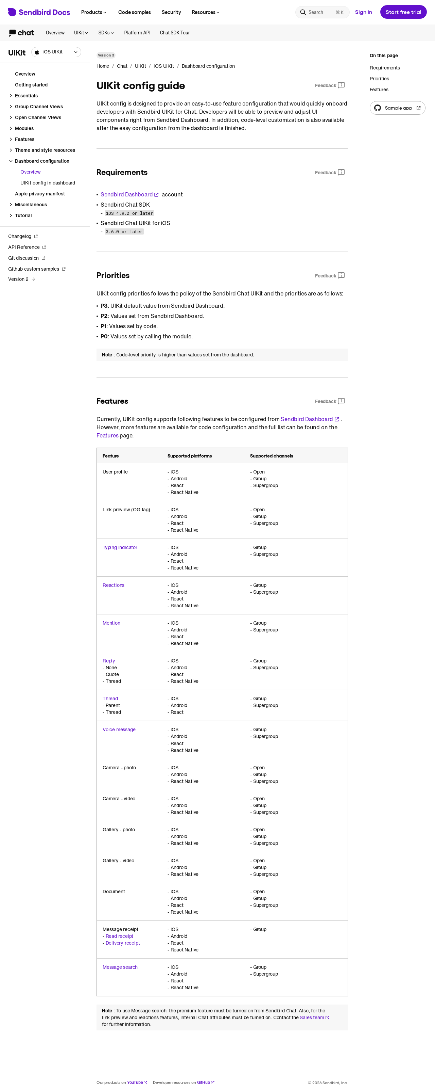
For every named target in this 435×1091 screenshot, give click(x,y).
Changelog (23, 236)
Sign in (363, 12)
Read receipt (120, 936)
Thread (110, 698)
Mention (111, 623)
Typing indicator (120, 547)
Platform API (137, 32)
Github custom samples (37, 268)
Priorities (379, 78)
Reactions (113, 585)
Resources (206, 12)
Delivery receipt (123, 943)
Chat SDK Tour (175, 32)
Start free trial (403, 12)
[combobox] (56, 52)
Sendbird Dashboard (130, 194)
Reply (109, 660)
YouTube (137, 1082)
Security (171, 12)
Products (94, 12)
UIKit (81, 32)
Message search (120, 967)
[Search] (322, 12)
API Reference (27, 247)
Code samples (134, 12)
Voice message (119, 729)
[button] (56, 52)
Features (107, 435)
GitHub (206, 1082)
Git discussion (27, 257)
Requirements (385, 67)
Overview (55, 32)
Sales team (314, 1017)
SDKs (107, 32)
